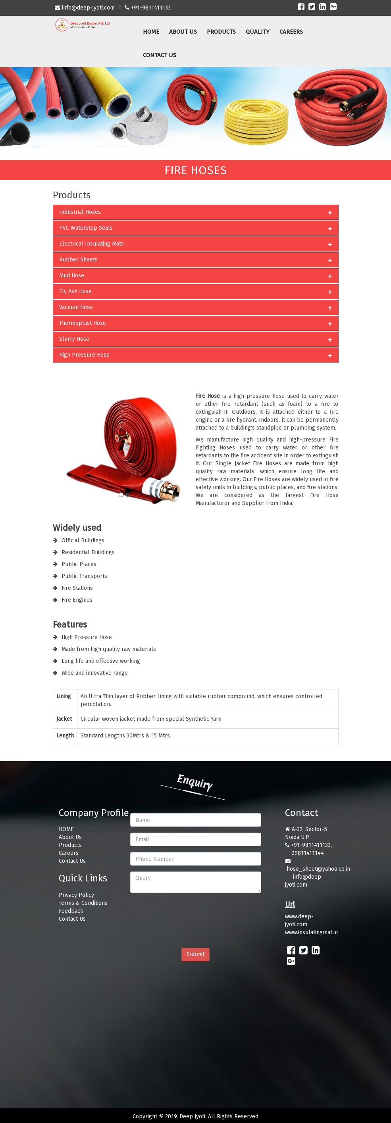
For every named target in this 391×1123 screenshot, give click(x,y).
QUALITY (258, 31)
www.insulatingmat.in (311, 932)
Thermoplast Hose (82, 323)
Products (70, 845)
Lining (63, 696)
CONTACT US (159, 55)
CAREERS (291, 31)
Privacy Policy (76, 895)
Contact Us (72, 861)
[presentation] (190, 914)
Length (65, 735)
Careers (69, 853)
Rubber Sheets (78, 259)
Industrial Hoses (80, 212)
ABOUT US (183, 31)
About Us (70, 837)
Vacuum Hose (76, 307)
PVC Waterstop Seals (86, 228)
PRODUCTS (221, 31)
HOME (151, 31)
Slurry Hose (74, 339)
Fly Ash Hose (75, 291)
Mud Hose (71, 275)
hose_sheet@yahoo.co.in (318, 869)
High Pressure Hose (84, 354)
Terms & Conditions (83, 903)
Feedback (71, 911)
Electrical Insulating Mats (91, 243)
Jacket (64, 719)
